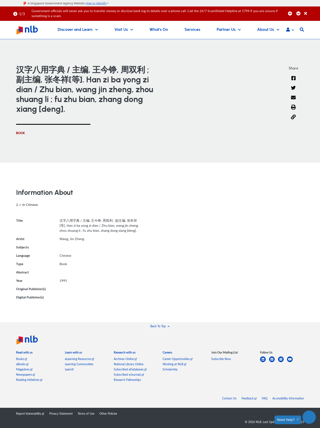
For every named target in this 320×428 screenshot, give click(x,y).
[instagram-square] (282, 361)
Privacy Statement (61, 413)
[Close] (311, 11)
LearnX (69, 369)
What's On (158, 30)
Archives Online (125, 359)
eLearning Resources (79, 359)
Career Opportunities (178, 359)
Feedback (249, 398)
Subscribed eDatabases (130, 369)
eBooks (22, 364)
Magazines (24, 369)
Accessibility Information (288, 398)
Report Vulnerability (30, 413)
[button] (290, 30)
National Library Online (128, 364)
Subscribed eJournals (129, 374)
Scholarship (170, 369)
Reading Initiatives (29, 380)
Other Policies (108, 413)
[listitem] (24, 353)
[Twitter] (293, 90)
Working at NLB (174, 364)
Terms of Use (86, 413)
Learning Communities (79, 364)
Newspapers (25, 374)
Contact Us (229, 398)
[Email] (293, 100)
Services (192, 30)
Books (21, 359)
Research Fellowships (127, 380)
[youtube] (291, 361)
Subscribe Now (221, 359)
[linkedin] (264, 361)
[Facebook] (293, 81)
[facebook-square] (273, 361)
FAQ (264, 398)
